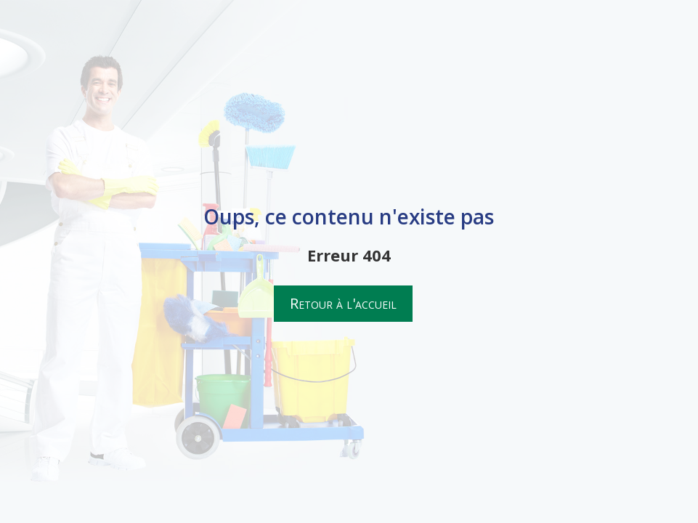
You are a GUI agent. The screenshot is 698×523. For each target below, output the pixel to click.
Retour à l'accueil (343, 303)
